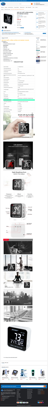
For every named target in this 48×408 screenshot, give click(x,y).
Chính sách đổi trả (29, 393)
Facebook (3, 400)
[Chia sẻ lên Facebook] (21, 27)
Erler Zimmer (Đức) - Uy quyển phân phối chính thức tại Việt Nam (43, 47)
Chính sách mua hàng (29, 391)
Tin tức (33, 7)
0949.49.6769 (42, 393)
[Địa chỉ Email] (33, 386)
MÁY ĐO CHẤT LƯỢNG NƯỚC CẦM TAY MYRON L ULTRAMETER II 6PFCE (24, 378)
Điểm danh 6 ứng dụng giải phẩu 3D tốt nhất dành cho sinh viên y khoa (43, 60)
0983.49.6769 (42, 392)
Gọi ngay (44, 33)
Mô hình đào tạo (10, 7)
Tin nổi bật (37, 37)
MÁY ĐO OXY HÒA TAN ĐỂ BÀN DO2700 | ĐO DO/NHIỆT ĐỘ (14, 378)
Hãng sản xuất (22, 7)
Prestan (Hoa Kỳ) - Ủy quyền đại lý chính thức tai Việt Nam (43, 40)
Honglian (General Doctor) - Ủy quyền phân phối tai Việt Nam (43, 52)
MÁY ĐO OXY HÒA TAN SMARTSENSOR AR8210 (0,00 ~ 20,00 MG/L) (6, 378)
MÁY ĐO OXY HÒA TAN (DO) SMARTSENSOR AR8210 (41, 377)
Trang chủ (2, 7)
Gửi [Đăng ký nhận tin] (44, 386)
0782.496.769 (37, 3)
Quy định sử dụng (29, 398)
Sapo (30, 405)
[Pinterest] (22, 27)
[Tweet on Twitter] (23, 27)
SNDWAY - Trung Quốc (23, 16)
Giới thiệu (6, 7)
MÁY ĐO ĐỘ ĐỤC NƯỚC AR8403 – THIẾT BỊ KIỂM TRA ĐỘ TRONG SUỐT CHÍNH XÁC (33, 378)
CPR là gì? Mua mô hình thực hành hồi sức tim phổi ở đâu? (43, 57)
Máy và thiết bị (16, 7)
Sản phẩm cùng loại (5, 367)
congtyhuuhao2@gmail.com (39, 4)
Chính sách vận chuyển (29, 392)
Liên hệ (36, 7)
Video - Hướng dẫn (28, 7)
